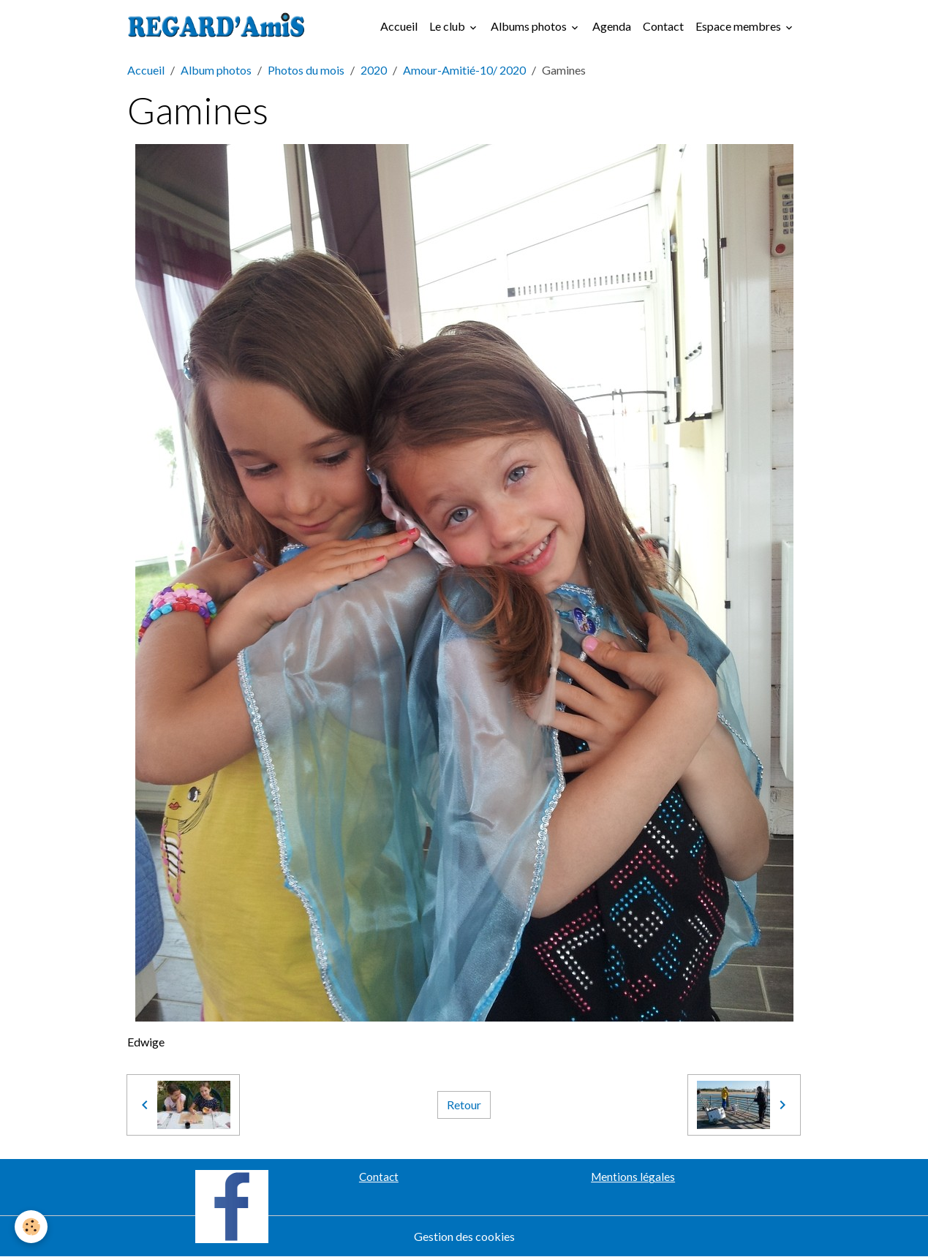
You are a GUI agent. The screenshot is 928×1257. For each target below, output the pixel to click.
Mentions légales (633, 1176)
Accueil (399, 26)
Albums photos (530, 26)
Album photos (216, 70)
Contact (663, 26)
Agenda (611, 26)
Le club (448, 26)
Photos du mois (306, 70)
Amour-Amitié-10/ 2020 (464, 70)
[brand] (219, 26)
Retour (464, 1104)
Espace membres (739, 26)
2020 (374, 70)
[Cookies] (31, 1226)
